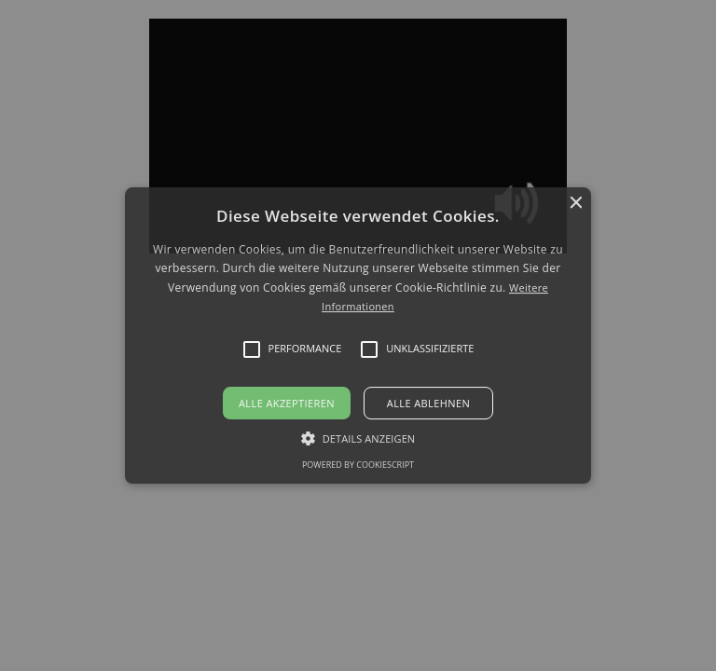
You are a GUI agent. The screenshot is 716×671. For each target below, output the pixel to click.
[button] (358, 335)
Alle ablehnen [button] (428, 403)
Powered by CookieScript (358, 465)
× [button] (575, 204)
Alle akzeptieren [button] (287, 403)
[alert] (358, 335)
